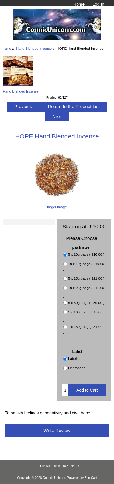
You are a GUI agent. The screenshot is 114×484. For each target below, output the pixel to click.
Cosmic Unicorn (54, 477)
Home (79, 4)
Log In (98, 4)
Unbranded (76, 368)
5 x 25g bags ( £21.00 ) (86, 279)
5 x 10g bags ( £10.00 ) (86, 254)
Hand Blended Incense (34, 48)
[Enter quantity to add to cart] (65, 390)
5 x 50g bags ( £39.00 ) (86, 303)
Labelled (74, 359)
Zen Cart (91, 477)
